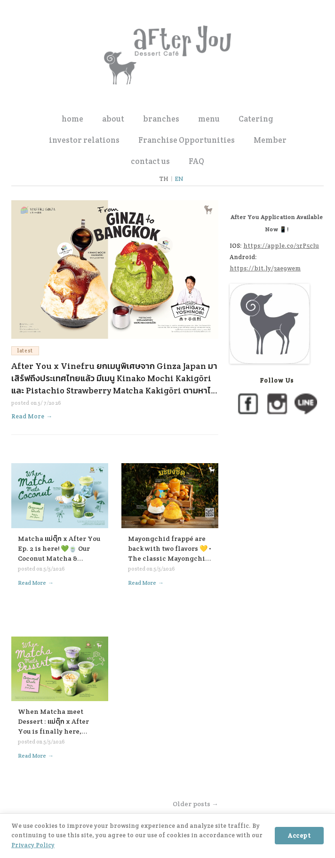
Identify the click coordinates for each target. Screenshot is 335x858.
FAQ (196, 161)
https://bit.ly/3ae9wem (265, 268)
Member (270, 140)
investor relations (84, 140)
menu (209, 119)
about (113, 119)
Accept (299, 836)
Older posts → (195, 804)
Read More (31, 416)
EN (179, 179)
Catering (256, 119)
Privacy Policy (33, 845)
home (72, 119)
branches (161, 119)
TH (163, 179)
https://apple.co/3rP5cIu (281, 246)
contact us (150, 161)
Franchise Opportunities (186, 140)
